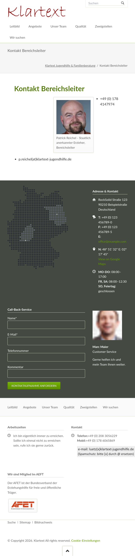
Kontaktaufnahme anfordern (34, 385)
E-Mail (14, 334)
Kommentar (15, 367)
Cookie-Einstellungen (85, 540)
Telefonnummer (18, 350)
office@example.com (112, 241)
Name (14, 318)
